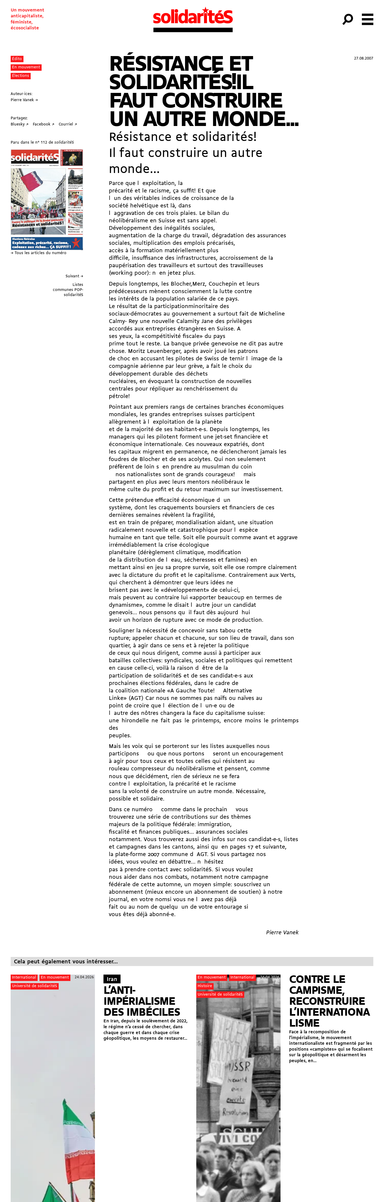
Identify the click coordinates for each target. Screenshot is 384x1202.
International (24, 978)
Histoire (205, 986)
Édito (17, 59)
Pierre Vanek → (24, 100)
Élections (20, 76)
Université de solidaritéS (34, 986)
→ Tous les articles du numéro (38, 253)
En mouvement (26, 67)
